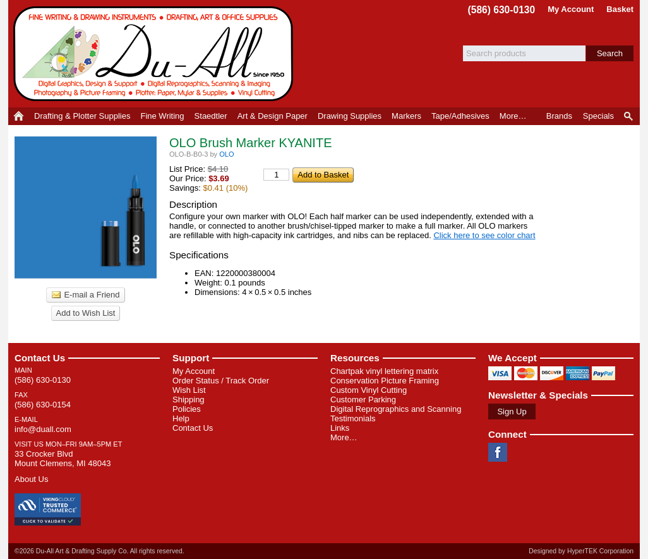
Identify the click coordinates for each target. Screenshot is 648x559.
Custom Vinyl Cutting (368, 390)
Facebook (497, 452)
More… (343, 437)
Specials (598, 116)
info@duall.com (43, 429)
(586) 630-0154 (43, 404)
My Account (571, 9)
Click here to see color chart (484, 235)
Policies (186, 409)
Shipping (188, 399)
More (513, 116)
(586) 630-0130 (502, 9)
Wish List (189, 390)
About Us (31, 479)
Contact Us (40, 357)
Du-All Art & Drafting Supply (155, 53)
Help (180, 418)
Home (18, 116)
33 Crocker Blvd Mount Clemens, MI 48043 (63, 458)
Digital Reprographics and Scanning (395, 409)
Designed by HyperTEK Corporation (581, 551)
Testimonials (353, 418)
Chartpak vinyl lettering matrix (384, 371)
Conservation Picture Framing (384, 380)
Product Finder (629, 116)
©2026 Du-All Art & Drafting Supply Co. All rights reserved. (99, 551)
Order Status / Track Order (220, 380)
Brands (559, 116)
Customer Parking (363, 399)
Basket (619, 9)
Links (339, 428)
